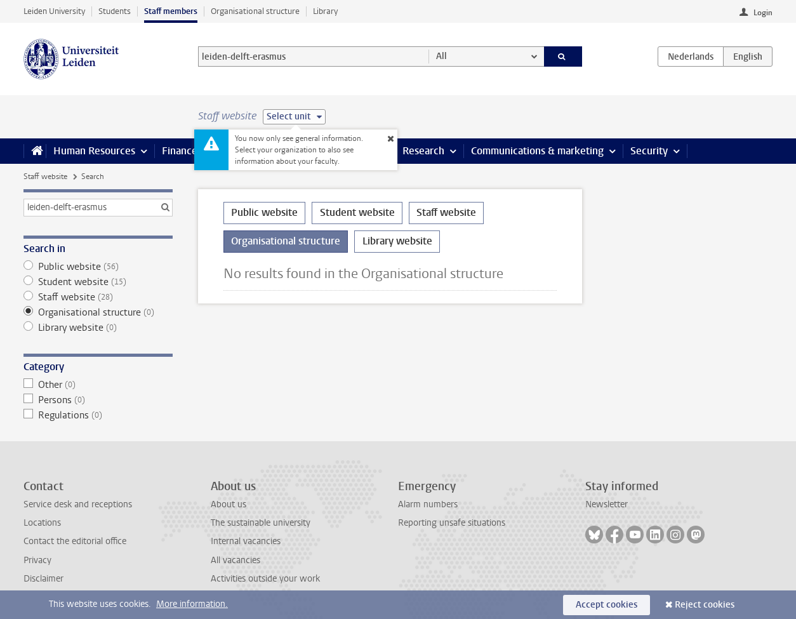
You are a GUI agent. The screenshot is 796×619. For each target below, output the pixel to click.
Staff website (45, 176)
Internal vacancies (246, 541)
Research (423, 150)
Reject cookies (704, 605)
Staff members (170, 11)
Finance (179, 150)
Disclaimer (43, 579)
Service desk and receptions (77, 504)
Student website (98, 282)
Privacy (37, 560)
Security (649, 150)
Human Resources (94, 150)
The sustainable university (260, 523)
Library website (98, 328)
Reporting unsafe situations (451, 523)
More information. (192, 604)
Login (763, 13)
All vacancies (235, 560)
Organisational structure (255, 11)
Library (325, 11)
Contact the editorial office (74, 541)
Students (114, 11)
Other (98, 385)
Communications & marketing (537, 150)
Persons (98, 400)
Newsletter (606, 504)
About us (228, 504)
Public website (98, 267)
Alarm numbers (428, 504)
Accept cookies (606, 605)
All (441, 56)
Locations (42, 523)
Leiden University (54, 11)
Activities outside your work (265, 579)
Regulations (98, 415)
